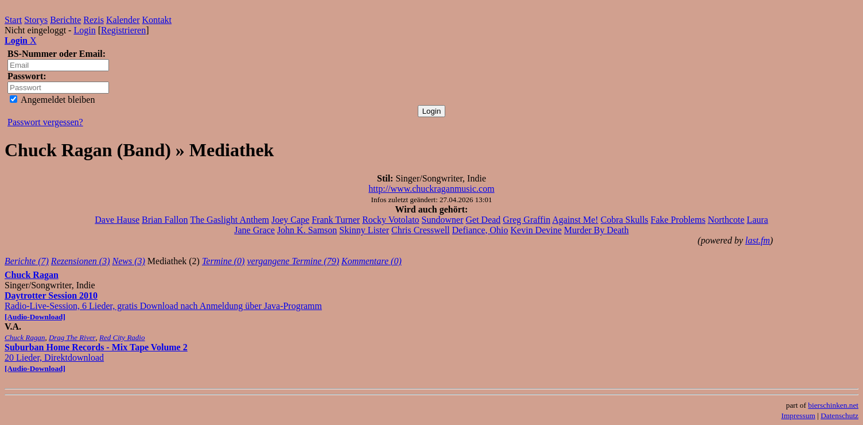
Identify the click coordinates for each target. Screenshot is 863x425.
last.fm (757, 240)
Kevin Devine (536, 230)
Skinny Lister (364, 230)
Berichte (65, 20)
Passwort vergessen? (45, 122)
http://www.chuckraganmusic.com (431, 189)
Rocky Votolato (390, 220)
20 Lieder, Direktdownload (96, 357)
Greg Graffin (526, 220)
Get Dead (483, 220)
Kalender (123, 20)
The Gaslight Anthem (229, 220)
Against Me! (575, 220)
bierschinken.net (833, 405)
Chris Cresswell (420, 230)
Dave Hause (117, 220)
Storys (36, 20)
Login (84, 30)
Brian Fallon (165, 220)
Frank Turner (336, 220)
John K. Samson (307, 230)
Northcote (725, 220)
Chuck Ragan (32, 275)
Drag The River (72, 337)
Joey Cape (290, 220)
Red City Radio (122, 337)
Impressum (798, 415)
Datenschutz (839, 415)
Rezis (93, 20)
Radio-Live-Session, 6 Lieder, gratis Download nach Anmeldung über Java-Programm (163, 306)
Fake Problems (678, 220)
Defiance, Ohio (480, 230)
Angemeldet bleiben (52, 100)
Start (13, 20)
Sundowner (443, 220)
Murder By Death (596, 230)
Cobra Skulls (624, 220)
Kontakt (157, 20)
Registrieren (123, 30)
